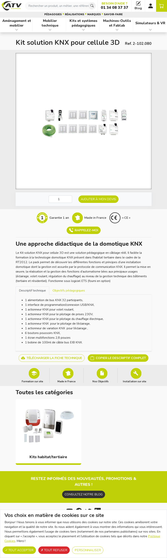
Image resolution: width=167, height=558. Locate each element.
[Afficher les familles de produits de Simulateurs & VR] (150, 30)
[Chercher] (92, 5)
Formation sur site (32, 381)
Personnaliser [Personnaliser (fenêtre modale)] (88, 550)
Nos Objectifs (100, 381)
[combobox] (60, 6)
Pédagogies (53, 14)
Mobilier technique (50, 23)
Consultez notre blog (84, 494)
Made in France (66, 381)
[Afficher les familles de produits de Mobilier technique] (50, 30)
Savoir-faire (113, 14)
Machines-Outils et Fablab (117, 23)
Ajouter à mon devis (98, 199)
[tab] (32, 290)
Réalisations (74, 14)
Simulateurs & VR (150, 23)
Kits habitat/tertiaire (48, 457)
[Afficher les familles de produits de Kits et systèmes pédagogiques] (83, 30)
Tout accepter (19, 550)
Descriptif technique (32, 290)
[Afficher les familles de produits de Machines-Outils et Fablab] (117, 30)
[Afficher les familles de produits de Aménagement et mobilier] (16, 30)
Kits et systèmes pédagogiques (83, 23)
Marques (94, 14)
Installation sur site (134, 381)
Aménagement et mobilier (16, 23)
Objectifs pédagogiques (69, 290)
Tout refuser (54, 550)
